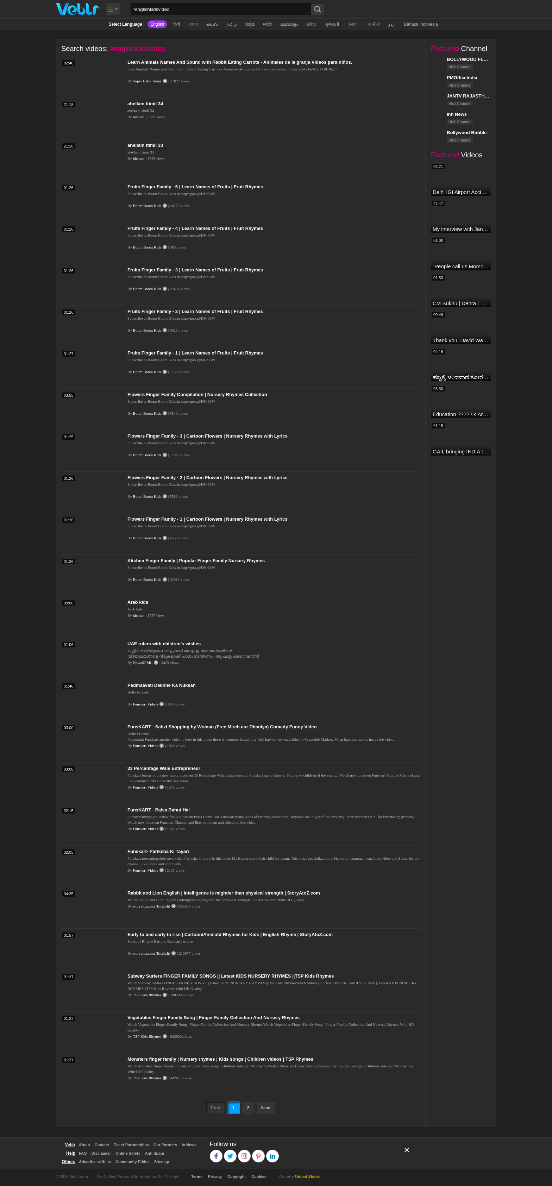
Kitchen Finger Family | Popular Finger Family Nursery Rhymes (196, 560)
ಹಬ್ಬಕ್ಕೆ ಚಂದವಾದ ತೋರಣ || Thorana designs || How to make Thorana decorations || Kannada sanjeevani (461, 377)
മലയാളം (289, 24)
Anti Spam (154, 1153)
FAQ (83, 1153)
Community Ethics (132, 1162)
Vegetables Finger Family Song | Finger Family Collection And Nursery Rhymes (213, 1017)
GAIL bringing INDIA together (461, 451)
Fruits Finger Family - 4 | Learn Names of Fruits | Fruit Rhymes (195, 228)
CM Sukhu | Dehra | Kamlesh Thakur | (461, 303)
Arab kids (137, 602)
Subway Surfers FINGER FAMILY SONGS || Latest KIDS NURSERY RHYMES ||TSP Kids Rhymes (230, 976)
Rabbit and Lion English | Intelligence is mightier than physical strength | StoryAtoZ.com (223, 893)
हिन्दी (176, 24)
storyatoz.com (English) (151, 906)
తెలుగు (212, 24)
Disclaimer (101, 1153)
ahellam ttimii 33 (145, 145)
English (157, 24)
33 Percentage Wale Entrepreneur (163, 768)
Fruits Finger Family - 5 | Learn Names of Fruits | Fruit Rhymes (195, 186)
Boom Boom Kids (147, 205)
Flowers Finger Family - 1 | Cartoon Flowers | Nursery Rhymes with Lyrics (207, 519)
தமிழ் (231, 24)
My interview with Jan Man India (461, 229)
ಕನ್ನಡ (250, 24)
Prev (215, 1107)
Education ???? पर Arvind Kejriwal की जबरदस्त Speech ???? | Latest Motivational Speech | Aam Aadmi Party (461, 414)
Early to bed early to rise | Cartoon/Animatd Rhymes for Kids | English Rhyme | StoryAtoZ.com (230, 934)
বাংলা (193, 24)
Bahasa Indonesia (421, 24)
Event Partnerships (131, 1145)
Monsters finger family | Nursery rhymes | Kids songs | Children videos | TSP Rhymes (220, 1059)
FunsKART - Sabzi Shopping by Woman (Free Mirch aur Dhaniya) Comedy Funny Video (222, 726)
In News (189, 1145)
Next (266, 1107)
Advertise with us (95, 1162)
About (84, 1145)
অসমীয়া (373, 24)
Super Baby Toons (147, 81)
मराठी (267, 24)
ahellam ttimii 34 (145, 103)
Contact (102, 1145)
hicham (138, 117)
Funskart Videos (145, 704)
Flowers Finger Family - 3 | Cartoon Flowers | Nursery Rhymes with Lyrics (207, 436)
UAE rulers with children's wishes (164, 643)
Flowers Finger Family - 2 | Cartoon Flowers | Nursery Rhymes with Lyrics (207, 477)
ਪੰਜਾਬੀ (352, 24)
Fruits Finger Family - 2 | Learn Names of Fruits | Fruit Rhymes (195, 311)
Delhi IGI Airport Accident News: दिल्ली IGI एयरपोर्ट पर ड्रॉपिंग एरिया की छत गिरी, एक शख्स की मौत (461, 192)
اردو (391, 24)
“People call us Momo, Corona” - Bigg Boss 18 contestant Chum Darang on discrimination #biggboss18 (461, 266)
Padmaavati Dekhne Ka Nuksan (161, 685)
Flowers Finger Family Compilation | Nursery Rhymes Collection (197, 394)
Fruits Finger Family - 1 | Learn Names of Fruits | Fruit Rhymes (195, 353)
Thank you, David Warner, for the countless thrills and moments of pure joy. (461, 340)
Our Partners (165, 1145)
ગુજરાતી (332, 24)
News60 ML (142, 662)
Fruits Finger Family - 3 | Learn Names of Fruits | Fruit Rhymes (195, 269)
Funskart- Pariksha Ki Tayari (158, 851)
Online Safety (127, 1153)
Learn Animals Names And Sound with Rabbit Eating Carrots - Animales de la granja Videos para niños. (239, 62)
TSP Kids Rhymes (147, 995)
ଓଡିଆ (311, 24)
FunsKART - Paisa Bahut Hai (158, 809)
